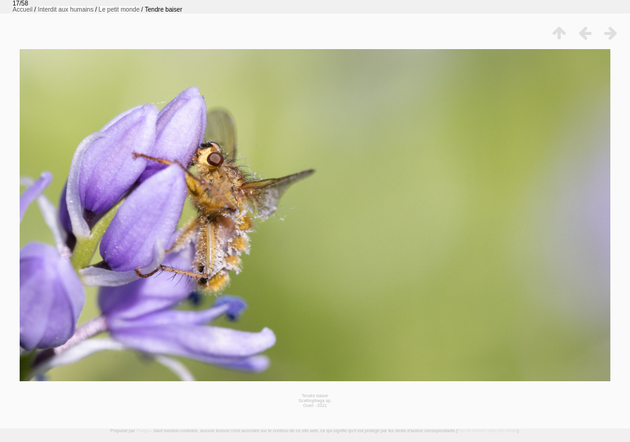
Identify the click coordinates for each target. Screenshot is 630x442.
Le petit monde (119, 9)
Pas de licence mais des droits (487, 430)
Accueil (23, 9)
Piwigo (142, 430)
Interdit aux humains (65, 9)
